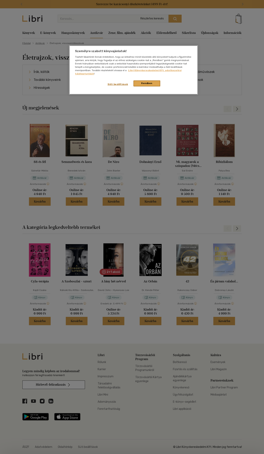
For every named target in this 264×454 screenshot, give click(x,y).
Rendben (146, 83)
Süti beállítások (118, 84)
